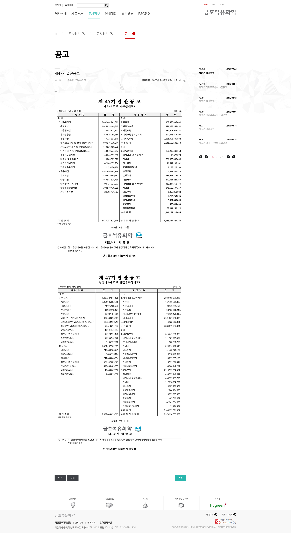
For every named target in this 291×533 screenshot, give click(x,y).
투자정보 (94, 14)
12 (213, 156)
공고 (128, 34)
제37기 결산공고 (206, 129)
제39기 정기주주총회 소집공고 (213, 87)
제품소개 (77, 14)
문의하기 (69, 5)
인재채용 (111, 14)
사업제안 (73, 499)
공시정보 (103, 34)
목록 (181, 478)
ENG (214, 5)
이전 (60, 478)
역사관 (58, 5)
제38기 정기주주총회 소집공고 (213, 115)
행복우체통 (109, 499)
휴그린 (217, 499)
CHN (222, 5)
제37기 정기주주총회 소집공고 (213, 143)
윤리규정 (79, 523)
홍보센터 (127, 14)
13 (221, 156)
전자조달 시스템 (181, 499)
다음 (73, 478)
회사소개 (61, 14)
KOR (206, 5)
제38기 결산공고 (206, 101)
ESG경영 (144, 14)
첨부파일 (146, 80)
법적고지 (91, 523)
